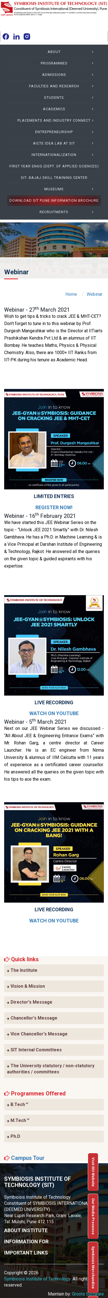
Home (71, 294)
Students (70, 97)
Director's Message (29, 1002)
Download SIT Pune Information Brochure (54, 200)
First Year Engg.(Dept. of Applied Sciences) (54, 166)
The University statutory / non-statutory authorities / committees (50, 1069)
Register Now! (54, 507)
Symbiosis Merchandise (93, 1267)
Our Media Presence (93, 1216)
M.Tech (18, 1120)
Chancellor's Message (32, 1018)
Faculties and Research (63, 86)
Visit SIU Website (93, 1172)
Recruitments (68, 212)
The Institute (22, 970)
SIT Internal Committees (34, 1049)
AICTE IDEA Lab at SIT (65, 143)
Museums (70, 189)
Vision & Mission (26, 986)
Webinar (94, 294)
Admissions (69, 74)
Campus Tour (28, 1158)
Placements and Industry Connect (57, 120)
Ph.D (13, 1136)
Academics (70, 109)
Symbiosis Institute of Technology (37, 1279)
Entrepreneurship (66, 132)
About (72, 52)
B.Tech (18, 1104)
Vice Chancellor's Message (37, 1034)
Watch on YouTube (54, 713)
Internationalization (64, 154)
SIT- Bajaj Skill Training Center (54, 178)
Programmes (69, 63)
